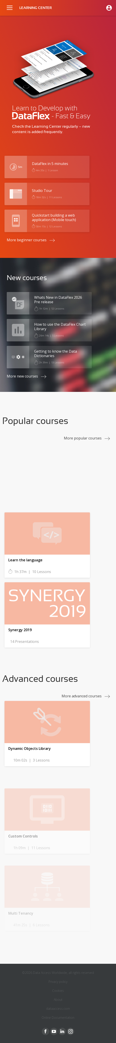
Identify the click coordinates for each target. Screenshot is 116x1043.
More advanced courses (82, 696)
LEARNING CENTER (35, 8)
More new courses (22, 376)
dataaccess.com (58, 1008)
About (58, 999)
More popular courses (83, 438)
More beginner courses (27, 240)
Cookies (58, 990)
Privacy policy (58, 981)
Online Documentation (58, 1017)
